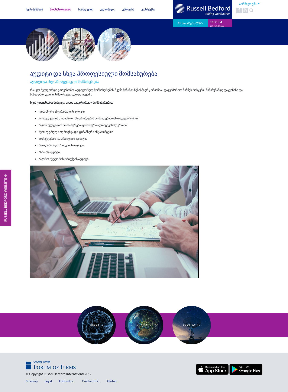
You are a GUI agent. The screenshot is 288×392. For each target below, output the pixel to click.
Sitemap (32, 381)
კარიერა (128, 9)
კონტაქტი (148, 9)
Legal (48, 381)
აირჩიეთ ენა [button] (248, 4)
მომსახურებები (60, 9)
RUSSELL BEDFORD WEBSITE (5, 198)
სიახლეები (85, 9)
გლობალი (107, 9)
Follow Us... (67, 381)
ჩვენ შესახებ (34, 9)
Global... (112, 381)
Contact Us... (91, 381)
